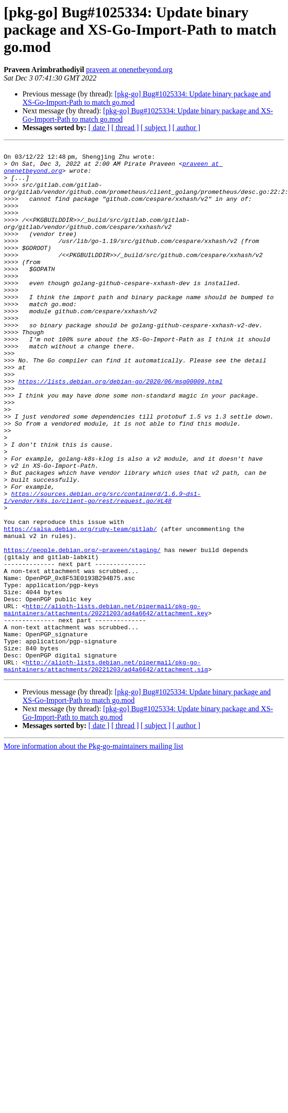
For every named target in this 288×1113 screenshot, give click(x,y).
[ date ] (98, 128)
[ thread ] (125, 128)
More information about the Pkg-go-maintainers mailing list (93, 851)
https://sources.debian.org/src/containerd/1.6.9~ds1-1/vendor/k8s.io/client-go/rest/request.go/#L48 (102, 568)
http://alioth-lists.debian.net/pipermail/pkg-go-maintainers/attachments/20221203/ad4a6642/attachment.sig (106, 770)
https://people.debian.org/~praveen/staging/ (82, 631)
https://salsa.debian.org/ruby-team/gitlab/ (80, 606)
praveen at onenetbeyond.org (129, 70)
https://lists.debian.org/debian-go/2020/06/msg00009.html (120, 429)
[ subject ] (156, 128)
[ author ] (187, 128)
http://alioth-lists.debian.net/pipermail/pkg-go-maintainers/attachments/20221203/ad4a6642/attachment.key (106, 702)
